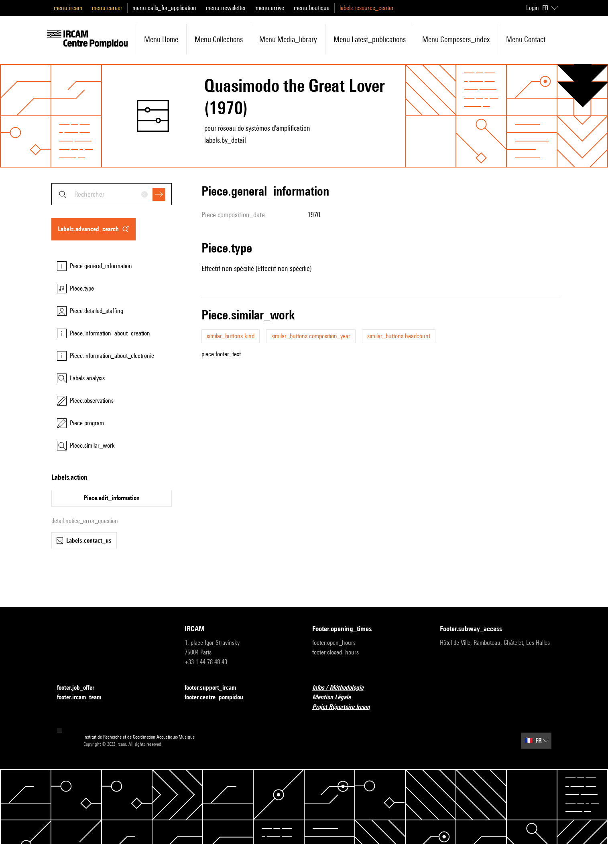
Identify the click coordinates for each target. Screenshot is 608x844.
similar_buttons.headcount (398, 336)
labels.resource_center (367, 8)
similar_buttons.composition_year (310, 336)
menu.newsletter (226, 8)
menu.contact (525, 39)
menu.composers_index (456, 39)
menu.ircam (68, 8)
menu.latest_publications (369, 39)
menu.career (107, 8)
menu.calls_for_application (164, 8)
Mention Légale (336, 697)
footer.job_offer (80, 688)
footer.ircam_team (84, 697)
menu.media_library (288, 39)
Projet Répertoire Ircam (345, 707)
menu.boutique (311, 8)
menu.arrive (270, 8)
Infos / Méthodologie (342, 688)
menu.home (161, 39)
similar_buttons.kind (230, 336)
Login (532, 8)
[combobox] (111, 194)
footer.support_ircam (215, 688)
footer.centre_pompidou (219, 697)
